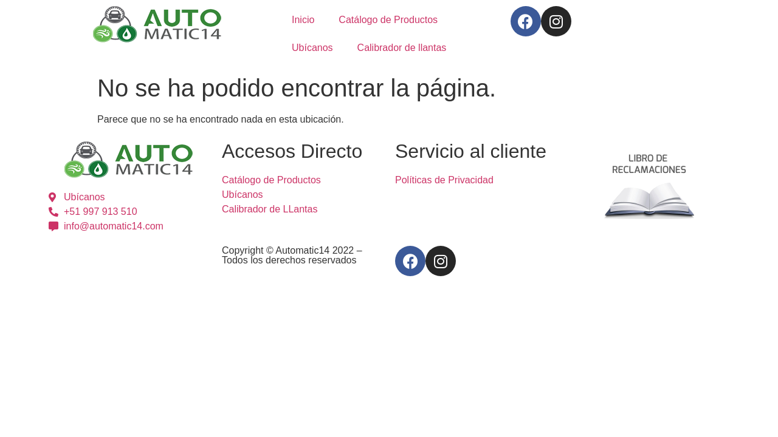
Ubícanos (312, 47)
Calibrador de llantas (402, 47)
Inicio (303, 20)
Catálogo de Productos (388, 20)
